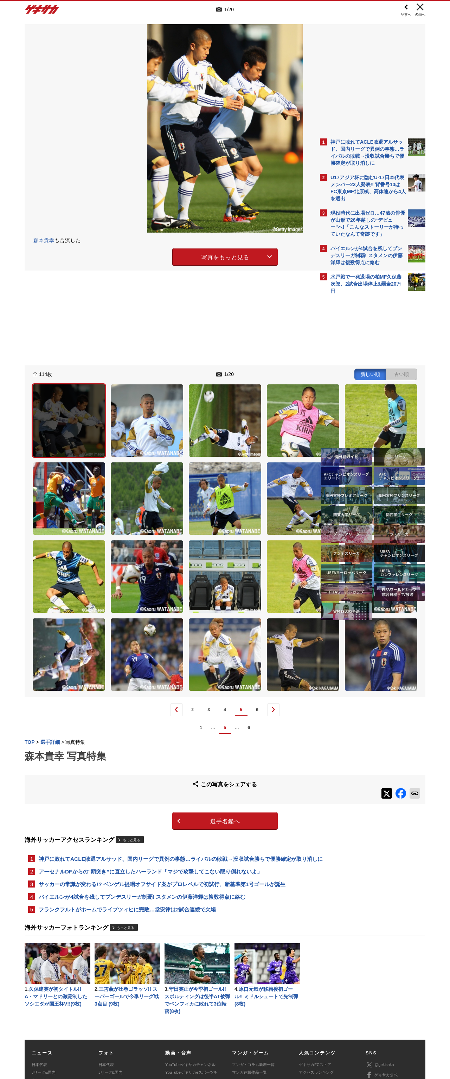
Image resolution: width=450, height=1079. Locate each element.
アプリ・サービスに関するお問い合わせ (240, 1035)
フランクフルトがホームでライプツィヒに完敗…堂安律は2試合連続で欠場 (127, 818)
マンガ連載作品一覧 (249, 984)
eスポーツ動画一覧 (248, 1008)
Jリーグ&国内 (44, 984)
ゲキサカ (42, 11)
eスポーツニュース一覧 (252, 1000)
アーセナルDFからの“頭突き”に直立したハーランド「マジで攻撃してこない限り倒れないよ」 (150, 778)
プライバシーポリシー (275, 1027)
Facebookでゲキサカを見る (359, 418)
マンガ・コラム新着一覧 (253, 976)
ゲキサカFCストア (315, 976)
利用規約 (239, 1027)
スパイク (39, 1008)
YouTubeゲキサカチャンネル (190, 976)
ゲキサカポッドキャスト (186, 1000)
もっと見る (131, 737)
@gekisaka (380, 976)
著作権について (153, 1027)
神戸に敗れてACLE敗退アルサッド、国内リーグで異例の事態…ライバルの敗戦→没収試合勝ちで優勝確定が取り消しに (170, 761)
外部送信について (318, 1027)
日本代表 (39, 976)
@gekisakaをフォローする (358, 404)
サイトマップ (211, 1027)
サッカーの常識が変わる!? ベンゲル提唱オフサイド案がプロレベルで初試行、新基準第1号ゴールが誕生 (162, 791)
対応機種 (123, 1027)
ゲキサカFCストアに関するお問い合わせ (319, 1035)
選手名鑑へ (164, 719)
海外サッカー (43, 1000)
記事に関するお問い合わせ (173, 1035)
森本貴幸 (43, 240)
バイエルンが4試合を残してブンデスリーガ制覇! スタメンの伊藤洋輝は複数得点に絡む (142, 805)
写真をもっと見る (164, 256)
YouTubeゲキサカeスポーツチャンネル (191, 988)
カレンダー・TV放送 (317, 992)
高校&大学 (41, 992)
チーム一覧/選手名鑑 (317, 1000)
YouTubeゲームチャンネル (389, 1007)
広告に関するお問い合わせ (118, 1035)
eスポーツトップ (246, 992)
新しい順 (247, 373)
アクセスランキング (316, 984)
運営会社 (183, 1027)
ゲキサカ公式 (382, 986)
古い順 (278, 373)
